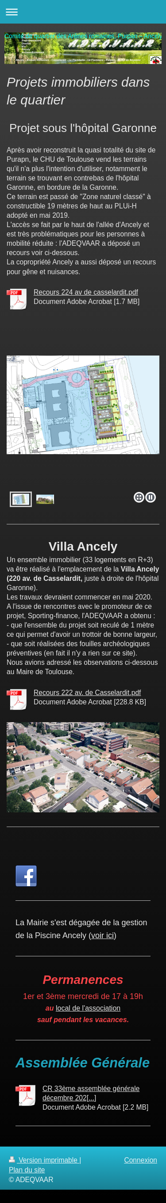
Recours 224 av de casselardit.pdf (86, 292)
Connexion (140, 1160)
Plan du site (27, 1170)
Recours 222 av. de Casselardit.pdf (87, 692)
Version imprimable (44, 1160)
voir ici (102, 935)
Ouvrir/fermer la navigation (83, 11)
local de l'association (88, 1008)
